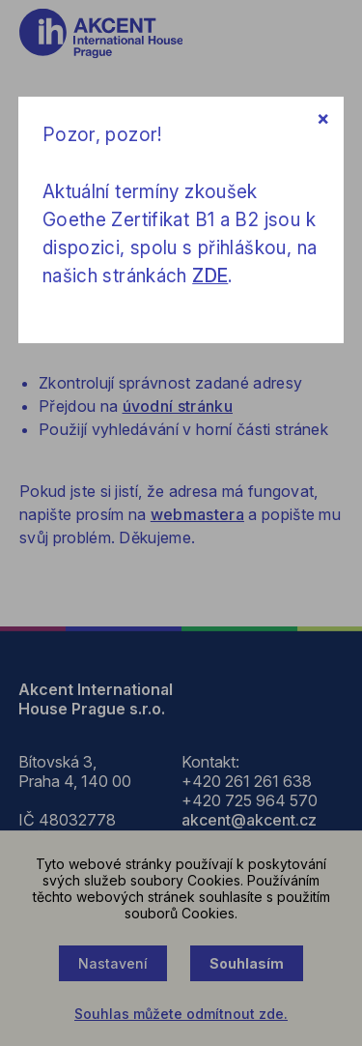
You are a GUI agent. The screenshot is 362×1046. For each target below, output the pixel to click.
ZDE (210, 276)
